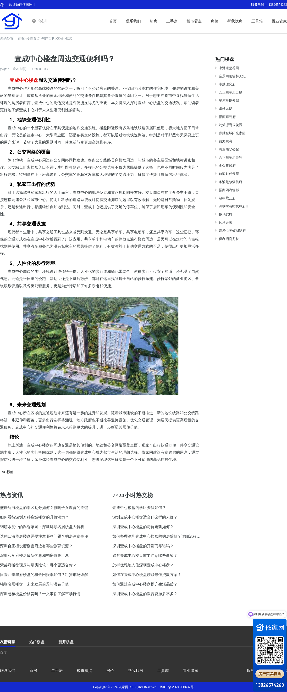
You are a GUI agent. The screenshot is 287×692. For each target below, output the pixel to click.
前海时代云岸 (229, 174)
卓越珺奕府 (227, 84)
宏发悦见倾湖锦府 (232, 231)
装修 (60, 38)
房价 (214, 21)
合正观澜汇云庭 (230, 92)
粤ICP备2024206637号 (177, 687)
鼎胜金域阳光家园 (232, 133)
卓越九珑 (225, 109)
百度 (3, 652)
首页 (113, 21)
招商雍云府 (227, 117)
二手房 (172, 21)
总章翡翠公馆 (229, 149)
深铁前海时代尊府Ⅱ (234, 206)
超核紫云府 (227, 198)
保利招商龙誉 (229, 239)
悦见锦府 (225, 214)
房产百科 (48, 38)
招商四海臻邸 (229, 190)
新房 (153, 21)
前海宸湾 (225, 141)
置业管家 (279, 21)
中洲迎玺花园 (229, 68)
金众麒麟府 (227, 165)
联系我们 (133, 21)
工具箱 (257, 21)
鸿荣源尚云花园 (230, 125)
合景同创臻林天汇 (232, 76)
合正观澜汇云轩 (230, 157)
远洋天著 (225, 222)
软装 (69, 38)
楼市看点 (194, 21)
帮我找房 (235, 21)
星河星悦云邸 (229, 100)
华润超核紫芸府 (230, 182)
